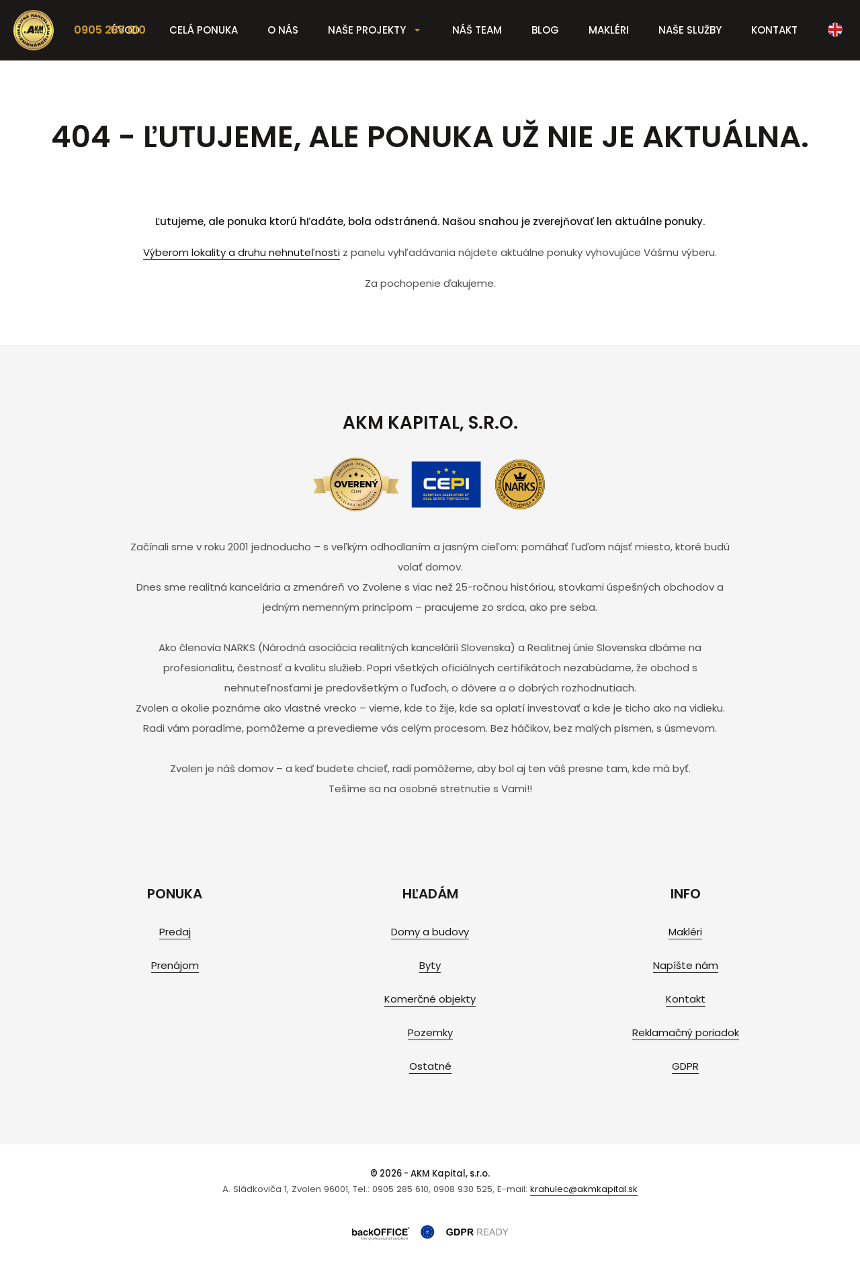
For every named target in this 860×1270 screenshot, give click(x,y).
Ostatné (430, 1066)
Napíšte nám (685, 965)
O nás (282, 30)
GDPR (685, 1066)
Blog (545, 30)
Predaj (175, 932)
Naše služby (690, 30)
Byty (430, 965)
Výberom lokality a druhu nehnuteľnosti (241, 252)
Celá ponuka (203, 30)
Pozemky (430, 1032)
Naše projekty (367, 30)
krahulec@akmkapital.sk (584, 1189)
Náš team (477, 30)
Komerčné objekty (430, 999)
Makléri (609, 30)
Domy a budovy (430, 932)
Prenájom (175, 965)
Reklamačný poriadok (685, 1032)
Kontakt (774, 30)
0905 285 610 (110, 30)
